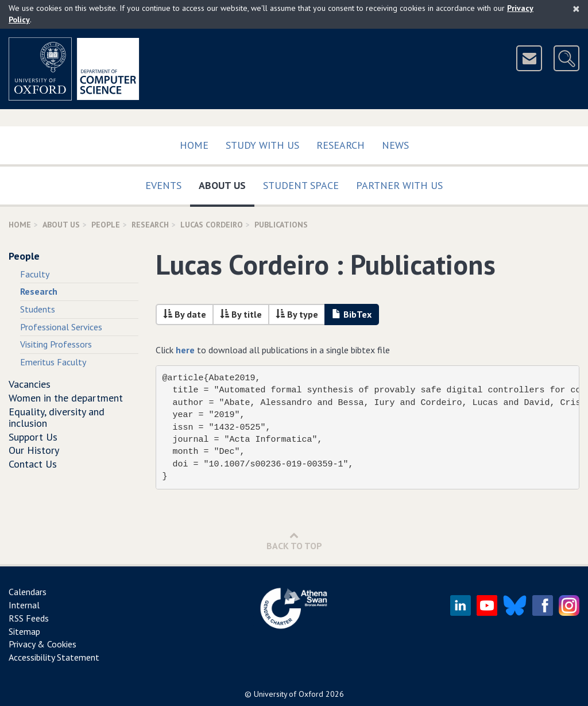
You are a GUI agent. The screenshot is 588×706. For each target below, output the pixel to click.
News (395, 145)
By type (297, 314)
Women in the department (66, 397)
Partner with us (399, 185)
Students (37, 309)
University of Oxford (288, 694)
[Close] (576, 9)
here (185, 350)
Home (194, 145)
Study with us (262, 145)
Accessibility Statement (54, 657)
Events (163, 185)
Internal (24, 605)
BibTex (352, 314)
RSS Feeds (29, 618)
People (105, 224)
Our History (34, 450)
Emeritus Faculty (53, 362)
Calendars (28, 591)
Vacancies (30, 384)
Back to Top (294, 540)
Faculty (34, 274)
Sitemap (24, 631)
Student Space (301, 185)
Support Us (33, 436)
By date (184, 314)
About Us (226, 183)
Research (340, 145)
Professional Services (61, 327)
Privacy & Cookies (42, 644)
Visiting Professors (56, 344)
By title (241, 314)
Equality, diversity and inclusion (57, 417)
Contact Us (33, 463)
